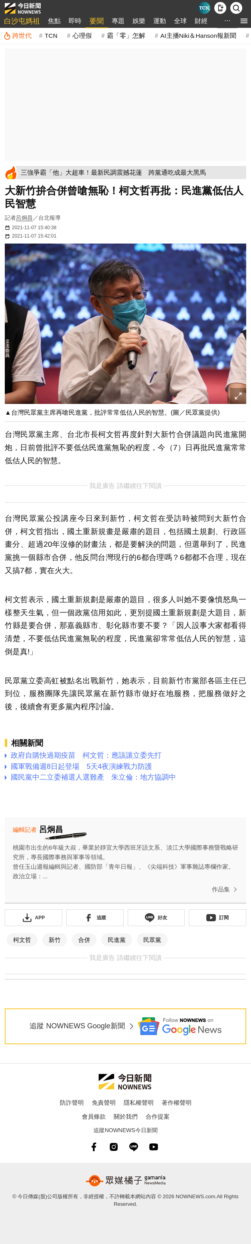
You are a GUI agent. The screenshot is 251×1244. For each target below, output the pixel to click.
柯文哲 (22, 939)
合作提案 (158, 1116)
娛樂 (138, 21)
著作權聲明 (177, 1103)
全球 (180, 21)
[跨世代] (17, 36)
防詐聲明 (72, 1103)
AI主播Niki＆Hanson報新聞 (198, 35)
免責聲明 (104, 1103)
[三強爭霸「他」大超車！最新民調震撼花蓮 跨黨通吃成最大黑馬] (132, 172)
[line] (134, 1147)
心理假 (82, 35)
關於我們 (126, 1116)
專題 (118, 21)
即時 (75, 21)
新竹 (55, 939)
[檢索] (236, 8)
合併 (84, 939)
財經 (201, 21)
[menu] (244, 21)
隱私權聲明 (139, 1103)
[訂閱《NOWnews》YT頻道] (217, 917)
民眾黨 (152, 939)
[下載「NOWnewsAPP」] (33, 917)
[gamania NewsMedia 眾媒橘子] (126, 1181)
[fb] (94, 1147)
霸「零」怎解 (126, 35)
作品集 (226, 889)
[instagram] (114, 1147)
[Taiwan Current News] (204, 8)
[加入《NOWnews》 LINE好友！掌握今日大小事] (156, 917)
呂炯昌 (24, 217)
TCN (51, 35)
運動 (159, 21)
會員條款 (94, 1116)
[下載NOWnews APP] (220, 8)
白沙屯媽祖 (22, 21)
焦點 (54, 21)
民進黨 (117, 939)
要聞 (96, 21)
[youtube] (154, 1147)
